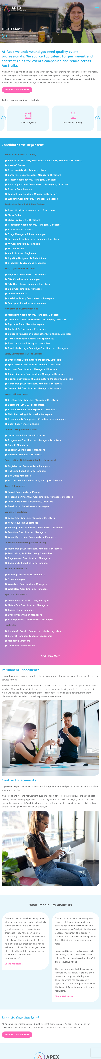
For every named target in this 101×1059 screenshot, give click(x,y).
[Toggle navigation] (97, 9)
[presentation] (3, 118)
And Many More (50, 656)
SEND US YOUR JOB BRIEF (17, 89)
